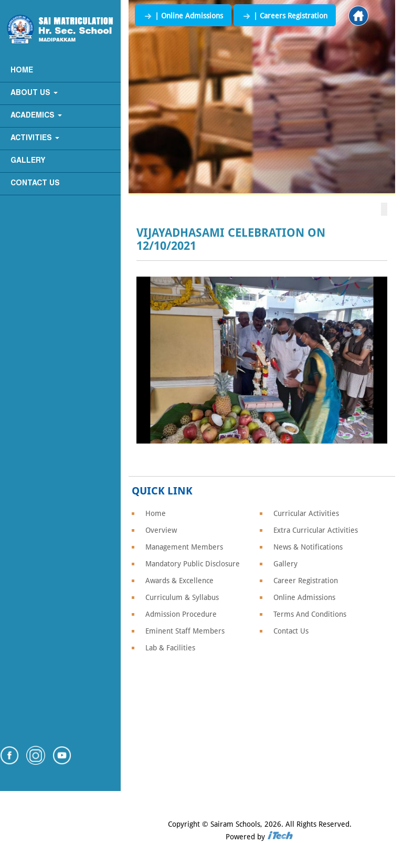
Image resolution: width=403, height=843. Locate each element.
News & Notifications (308, 547)
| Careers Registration (284, 16)
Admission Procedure (181, 614)
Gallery (28, 160)
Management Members (184, 547)
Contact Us (35, 183)
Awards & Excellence (179, 580)
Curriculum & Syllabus (182, 597)
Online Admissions (304, 597)
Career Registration (305, 580)
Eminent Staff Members (185, 631)
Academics (36, 115)
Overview (161, 530)
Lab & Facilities (170, 648)
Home (21, 70)
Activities (34, 138)
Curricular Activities (306, 513)
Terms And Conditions (309, 614)
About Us (34, 93)
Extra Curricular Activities (315, 530)
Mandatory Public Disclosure (192, 564)
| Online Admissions (183, 16)
